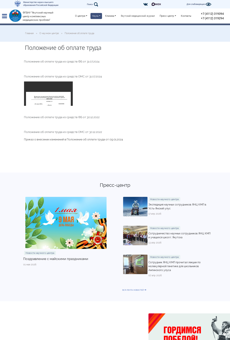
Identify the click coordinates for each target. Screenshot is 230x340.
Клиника (109, 16)
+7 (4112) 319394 (212, 13)
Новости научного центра (40, 253)
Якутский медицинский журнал (138, 16)
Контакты (186, 16)
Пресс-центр (167, 16)
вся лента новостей (134, 290)
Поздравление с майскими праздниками (55, 259)
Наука (95, 16)
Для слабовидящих (199, 4)
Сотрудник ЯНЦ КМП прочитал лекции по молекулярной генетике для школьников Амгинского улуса (174, 266)
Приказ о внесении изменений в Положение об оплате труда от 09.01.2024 (73, 139)
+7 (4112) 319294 (212, 18)
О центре (80, 16)
